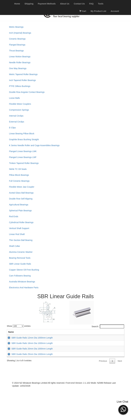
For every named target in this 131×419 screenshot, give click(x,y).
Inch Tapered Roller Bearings (22, 80)
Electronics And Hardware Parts (23, 287)
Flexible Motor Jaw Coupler (21, 187)
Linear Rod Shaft (17, 234)
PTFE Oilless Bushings (19, 86)
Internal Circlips (16, 116)
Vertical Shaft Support (19, 228)
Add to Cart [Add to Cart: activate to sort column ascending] (113, 333)
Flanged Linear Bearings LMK (23, 151)
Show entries (19, 326)
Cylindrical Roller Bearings (21, 222)
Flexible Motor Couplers (20, 104)
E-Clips (12, 127)
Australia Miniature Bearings (22, 281)
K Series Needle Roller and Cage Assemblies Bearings (34, 145)
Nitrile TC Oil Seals (18, 169)
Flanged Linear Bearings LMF (22, 157)
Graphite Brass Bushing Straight (24, 139)
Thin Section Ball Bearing (20, 240)
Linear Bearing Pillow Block (21, 133)
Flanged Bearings (17, 45)
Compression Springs (19, 110)
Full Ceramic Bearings (19, 181)
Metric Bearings (16, 27)
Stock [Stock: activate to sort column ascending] (84, 335)
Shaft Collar (14, 246)
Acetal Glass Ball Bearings (21, 193)
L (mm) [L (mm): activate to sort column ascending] (52, 333)
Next (120, 391)
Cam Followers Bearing (20, 275)
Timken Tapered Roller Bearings (24, 163)
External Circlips (16, 122)
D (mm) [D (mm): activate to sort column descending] (39, 333)
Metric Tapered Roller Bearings (23, 74)
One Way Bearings (17, 68)
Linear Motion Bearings (19, 56)
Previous (103, 391)
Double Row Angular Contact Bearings (27, 92)
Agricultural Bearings (18, 204)
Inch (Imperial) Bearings (20, 33)
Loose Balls (14, 98)
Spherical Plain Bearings (20, 210)
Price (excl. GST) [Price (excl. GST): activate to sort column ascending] (98, 333)
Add (113, 345)
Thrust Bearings (16, 50)
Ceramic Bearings (17, 39)
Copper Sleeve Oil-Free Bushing (24, 270)
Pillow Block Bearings (19, 175)
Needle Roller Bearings (19, 62)
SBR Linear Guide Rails (20, 264)
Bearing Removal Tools (19, 258)
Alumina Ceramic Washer (21, 252)
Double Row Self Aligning (20, 199)
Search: (108, 326)
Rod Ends (13, 216)
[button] (123, 409)
